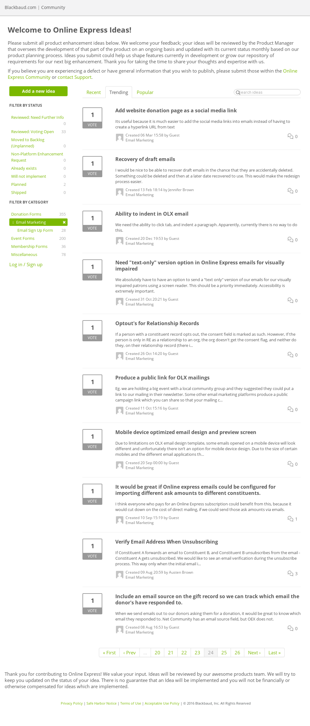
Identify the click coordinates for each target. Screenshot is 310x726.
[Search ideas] (267, 92)
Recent (93, 92)
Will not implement (38, 176)
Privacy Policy (72, 703)
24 (211, 652)
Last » (274, 652)
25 (224, 652)
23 (197, 652)
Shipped (38, 192)
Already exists (38, 168)
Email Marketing (38, 222)
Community (53, 7)
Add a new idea (38, 91)
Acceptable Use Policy (162, 703)
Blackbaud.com (20, 7)
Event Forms (38, 238)
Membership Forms (38, 246)
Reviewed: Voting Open (38, 131)
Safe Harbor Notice (101, 703)
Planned (38, 184)
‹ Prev (129, 652)
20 (157, 652)
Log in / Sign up (25, 264)
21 (171, 652)
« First (109, 652)
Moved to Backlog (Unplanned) (38, 143)
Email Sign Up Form (41, 230)
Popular (145, 92)
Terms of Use (130, 703)
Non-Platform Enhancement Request (38, 157)
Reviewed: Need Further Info (38, 120)
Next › (254, 652)
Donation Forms (38, 214)
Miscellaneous (38, 254)
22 (184, 652)
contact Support (74, 77)
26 (237, 652)
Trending (118, 92)
